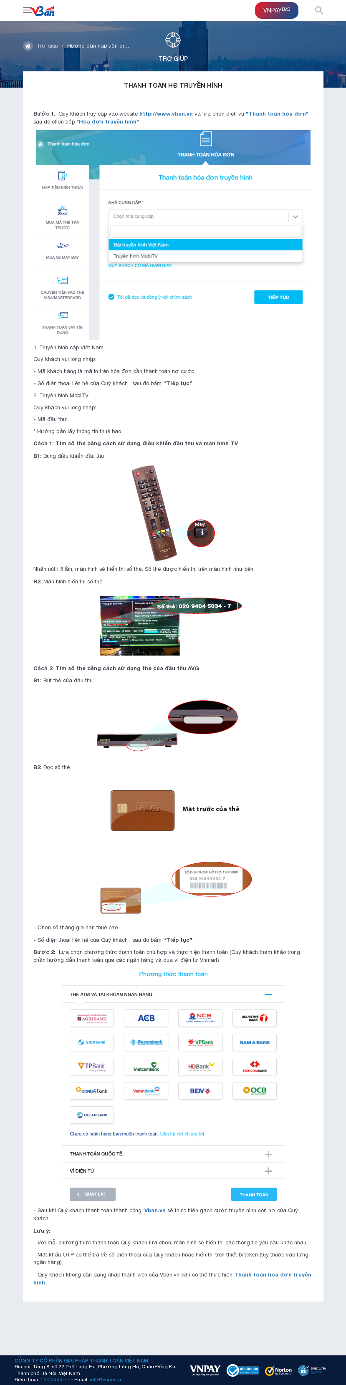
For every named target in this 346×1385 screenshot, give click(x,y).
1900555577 (55, 1379)
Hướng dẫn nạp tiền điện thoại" (106, 46)
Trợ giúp (47, 46)
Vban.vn (155, 1210)
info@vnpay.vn (106, 1379)
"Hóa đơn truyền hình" (107, 121)
